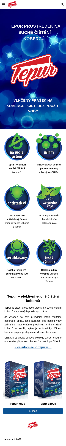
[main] (33, 33)
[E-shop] (33, 411)
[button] (4, 4)
